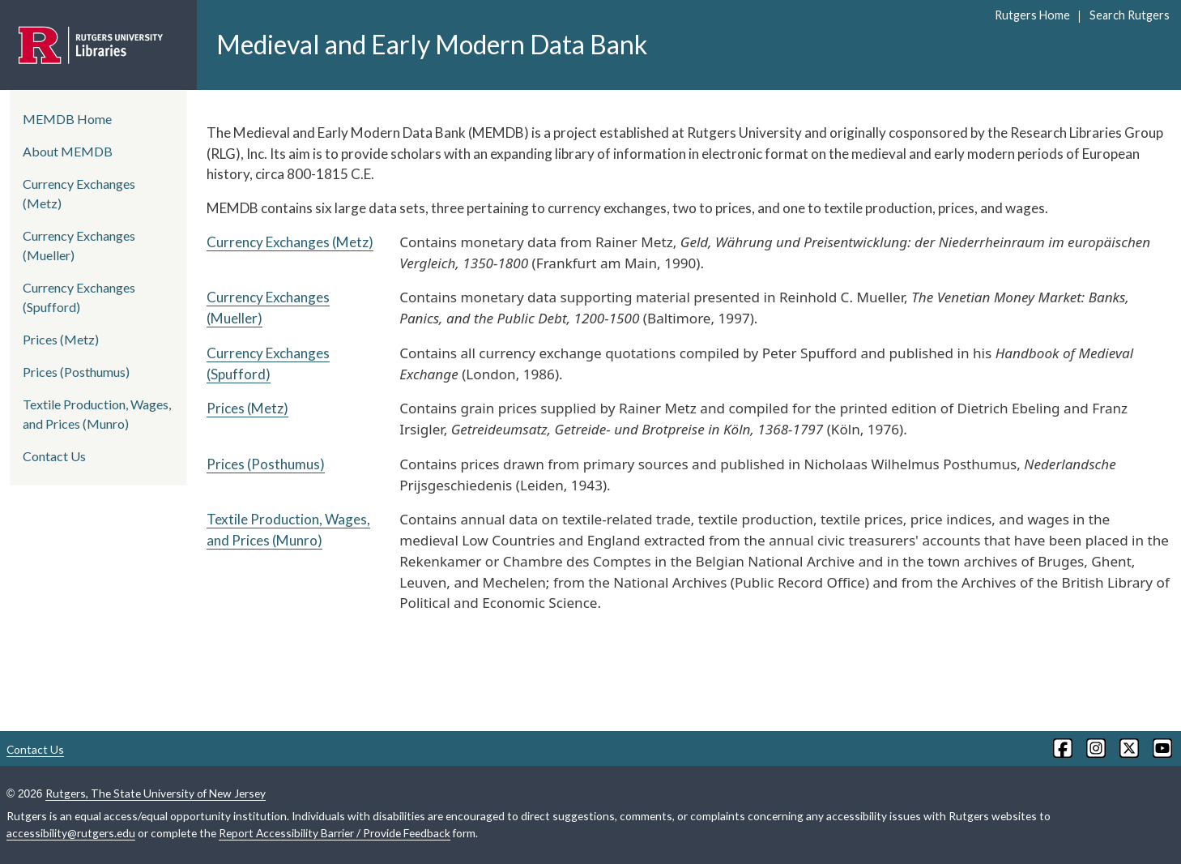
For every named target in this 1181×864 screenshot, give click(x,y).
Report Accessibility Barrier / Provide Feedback (334, 833)
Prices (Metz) (247, 408)
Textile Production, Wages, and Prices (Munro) (97, 413)
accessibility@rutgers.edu (70, 833)
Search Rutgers (1129, 15)
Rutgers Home (1032, 15)
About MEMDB (68, 151)
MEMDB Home (67, 118)
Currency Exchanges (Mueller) (79, 245)
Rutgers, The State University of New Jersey (155, 793)
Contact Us (54, 456)
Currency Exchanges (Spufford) (79, 297)
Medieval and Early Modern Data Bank (431, 44)
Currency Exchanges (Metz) (290, 241)
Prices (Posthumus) (266, 464)
